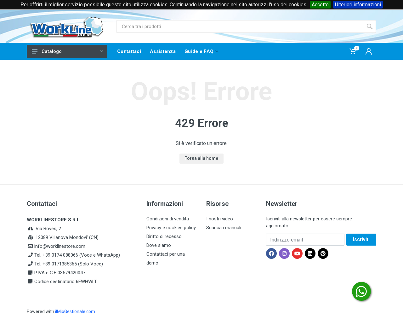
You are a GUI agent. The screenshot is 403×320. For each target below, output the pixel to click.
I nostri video (219, 219)
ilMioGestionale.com (75, 311)
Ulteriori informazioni (358, 5)
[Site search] (239, 26)
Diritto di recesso (164, 236)
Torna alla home (201, 158)
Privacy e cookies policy (171, 227)
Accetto (320, 5)
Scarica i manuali (223, 227)
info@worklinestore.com (59, 246)
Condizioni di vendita (167, 219)
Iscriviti (361, 239)
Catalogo (67, 51)
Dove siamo (158, 245)
